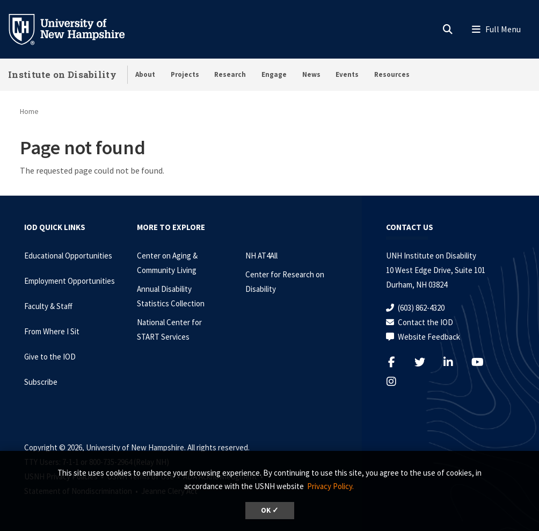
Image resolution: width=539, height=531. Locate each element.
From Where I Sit (51, 331)
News (311, 74)
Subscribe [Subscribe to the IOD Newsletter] (40, 382)
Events (347, 74)
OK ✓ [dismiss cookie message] (270, 510)
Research (230, 74)
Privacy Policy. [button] (330, 486)
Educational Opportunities (68, 255)
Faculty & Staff (48, 306)
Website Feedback (429, 337)
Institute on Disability (62, 74)
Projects (185, 74)
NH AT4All (261, 255)
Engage (274, 74)
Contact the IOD (425, 322)
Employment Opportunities (69, 281)
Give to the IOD (50, 356)
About (145, 74)
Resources (392, 74)
